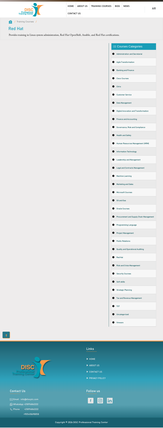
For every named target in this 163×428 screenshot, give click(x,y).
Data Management (124, 103)
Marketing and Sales (125, 184)
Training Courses (25, 22)
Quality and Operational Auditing (130, 250)
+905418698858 (29, 414)
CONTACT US (95, 372)
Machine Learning (124, 176)
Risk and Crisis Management (128, 266)
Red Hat (120, 258)
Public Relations (123, 242)
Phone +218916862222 (25, 410)
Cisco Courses (123, 79)
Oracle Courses (123, 209)
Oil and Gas (121, 201)
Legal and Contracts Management (130, 168)
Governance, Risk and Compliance (131, 127)
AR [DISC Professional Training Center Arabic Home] (154, 8)
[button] (6, 335)
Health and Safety (124, 136)
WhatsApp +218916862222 (25, 405)
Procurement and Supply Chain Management (135, 217)
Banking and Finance (125, 70)
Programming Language (127, 225)
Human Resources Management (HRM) (133, 144)
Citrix (119, 87)
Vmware (120, 323)
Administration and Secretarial (129, 54)
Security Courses (124, 274)
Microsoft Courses (124, 193)
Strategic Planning (124, 290)
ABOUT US (94, 366)
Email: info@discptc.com (25, 400)
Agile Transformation (125, 62)
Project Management (125, 233)
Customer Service (124, 95)
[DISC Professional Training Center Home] (32, 10)
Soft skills (121, 282)
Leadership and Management (129, 160)
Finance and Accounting (127, 119)
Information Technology (127, 152)
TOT (118, 307)
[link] (32, 10)
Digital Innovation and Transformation (133, 111)
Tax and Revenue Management (129, 299)
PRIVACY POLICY (97, 379)
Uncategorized (123, 315)
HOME (92, 359)
